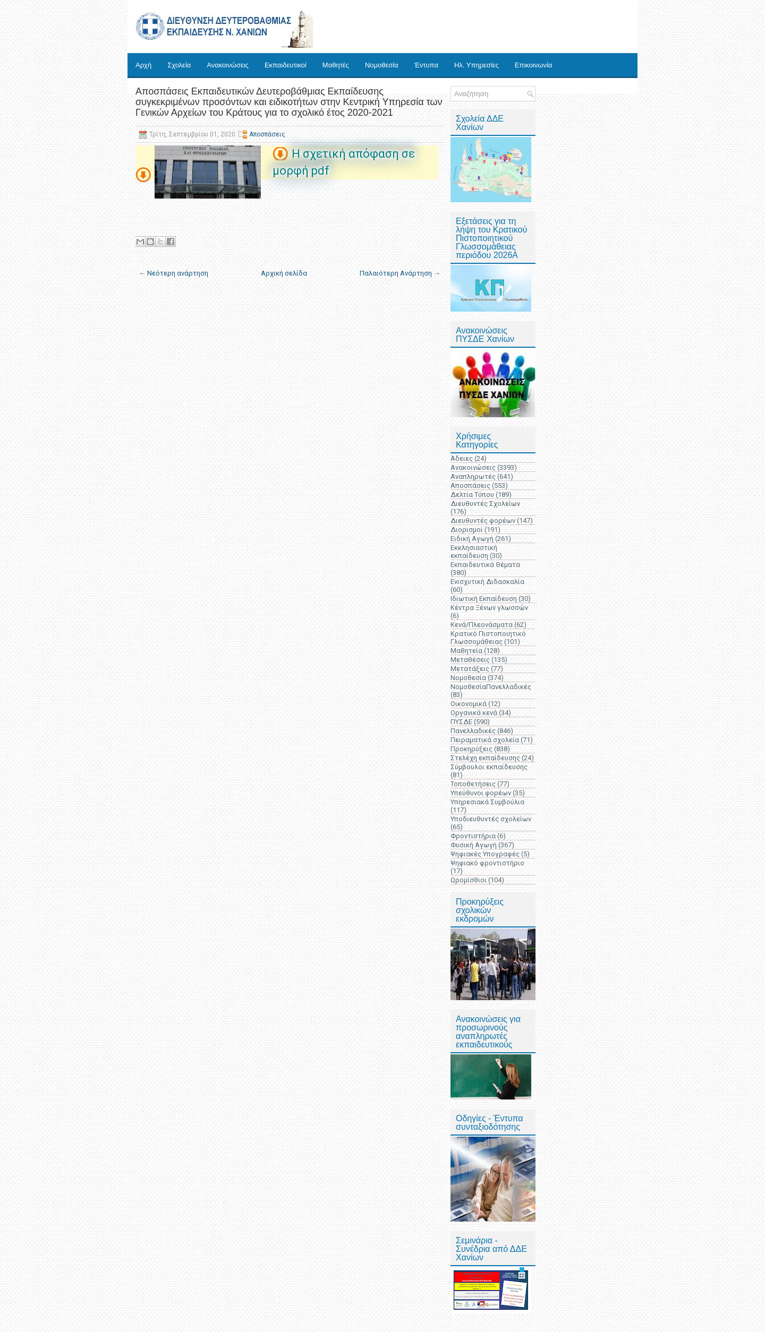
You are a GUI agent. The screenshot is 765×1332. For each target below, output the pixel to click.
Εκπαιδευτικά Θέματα (485, 565)
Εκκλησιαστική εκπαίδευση (473, 552)
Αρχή (143, 65)
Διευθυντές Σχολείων (485, 504)
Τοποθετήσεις (473, 784)
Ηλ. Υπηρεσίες (476, 65)
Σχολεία (179, 65)
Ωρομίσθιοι (468, 880)
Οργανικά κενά (473, 713)
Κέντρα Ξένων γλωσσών (489, 608)
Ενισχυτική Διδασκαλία (487, 582)
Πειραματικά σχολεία (484, 740)
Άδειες (461, 458)
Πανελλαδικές (473, 731)
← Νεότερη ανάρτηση (173, 273)
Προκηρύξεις (471, 749)
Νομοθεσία (381, 65)
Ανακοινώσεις (228, 65)
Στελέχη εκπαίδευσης (485, 758)
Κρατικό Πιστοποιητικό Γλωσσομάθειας (488, 638)
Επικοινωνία (533, 65)
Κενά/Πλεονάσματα (481, 625)
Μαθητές (335, 65)
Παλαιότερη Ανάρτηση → (400, 273)
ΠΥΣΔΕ (461, 722)
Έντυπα (426, 65)
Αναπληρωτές (473, 476)
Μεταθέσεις (470, 660)
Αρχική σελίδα (284, 273)
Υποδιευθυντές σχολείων (490, 819)
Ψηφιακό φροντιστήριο (487, 863)
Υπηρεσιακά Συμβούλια (487, 802)
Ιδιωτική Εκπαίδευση (483, 599)
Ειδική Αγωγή (472, 539)
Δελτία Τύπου (472, 495)
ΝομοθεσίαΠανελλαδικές (490, 687)
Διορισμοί (466, 530)
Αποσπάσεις (267, 134)
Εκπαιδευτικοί (286, 65)
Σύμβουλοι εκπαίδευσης (489, 767)
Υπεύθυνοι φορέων (480, 793)
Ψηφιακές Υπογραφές (485, 854)
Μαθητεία (466, 651)
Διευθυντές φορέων (482, 521)
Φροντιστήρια (473, 836)
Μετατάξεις (469, 669)
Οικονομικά (468, 704)
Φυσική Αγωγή (473, 845)
